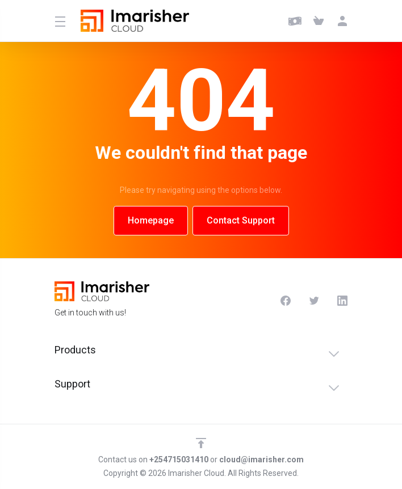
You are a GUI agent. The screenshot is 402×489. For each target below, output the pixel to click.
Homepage (151, 220)
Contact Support (241, 220)
